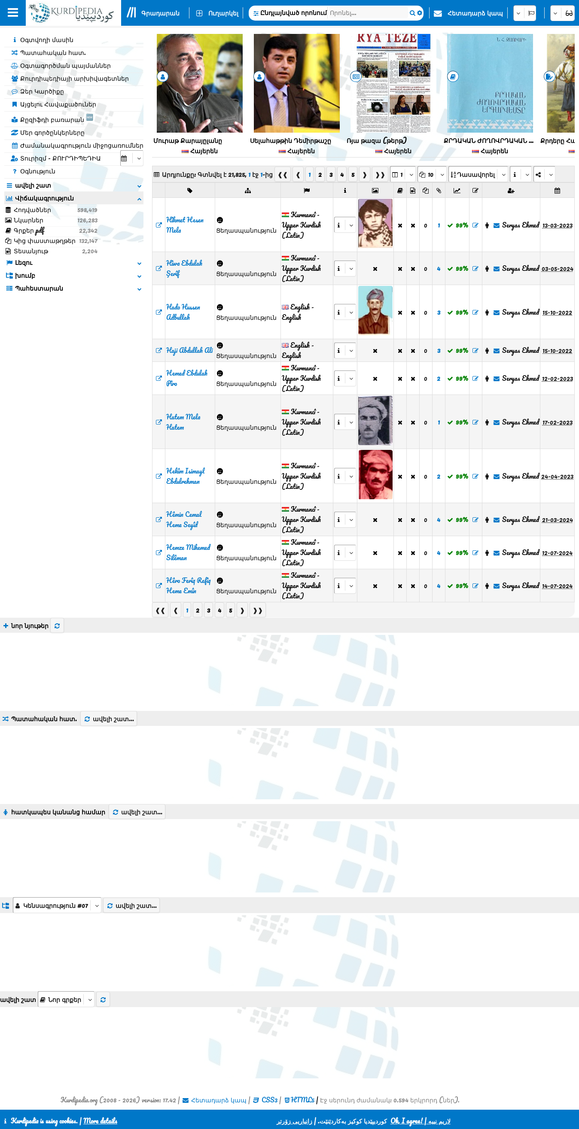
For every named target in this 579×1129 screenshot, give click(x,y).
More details (100, 1121)
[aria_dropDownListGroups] (57, 905)
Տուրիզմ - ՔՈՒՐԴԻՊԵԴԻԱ (56, 158)
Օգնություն (33, 171)
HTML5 (302, 1100)
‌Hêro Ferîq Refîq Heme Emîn (188, 585)
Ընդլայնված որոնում (293, 12)
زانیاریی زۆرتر (294, 1121)
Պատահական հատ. (48, 52)
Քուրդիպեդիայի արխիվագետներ (70, 78)
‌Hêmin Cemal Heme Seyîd (183, 519)
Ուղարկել (223, 13)
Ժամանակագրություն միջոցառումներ (77, 145)
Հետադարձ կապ (475, 13)
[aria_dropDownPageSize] (432, 174)
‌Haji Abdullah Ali (189, 350)
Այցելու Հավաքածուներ (53, 104)
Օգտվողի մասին (42, 39)
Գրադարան (160, 13)
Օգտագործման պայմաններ (61, 65)
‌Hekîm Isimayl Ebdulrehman (185, 476)
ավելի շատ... (108, 718)
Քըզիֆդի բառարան (52, 118)
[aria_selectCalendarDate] (132, 158)
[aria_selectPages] (402, 174)
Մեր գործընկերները (48, 132)
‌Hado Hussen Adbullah (183, 312)
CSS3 (269, 1100)
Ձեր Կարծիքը (37, 91)
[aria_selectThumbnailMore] (66, 999)
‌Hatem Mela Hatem (183, 422)
